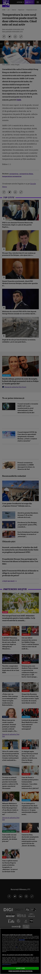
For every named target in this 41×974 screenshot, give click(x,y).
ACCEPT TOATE (20, 968)
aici (16, 946)
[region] (20, 951)
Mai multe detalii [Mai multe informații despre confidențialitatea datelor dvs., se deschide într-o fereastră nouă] (22, 939)
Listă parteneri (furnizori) (6, 964)
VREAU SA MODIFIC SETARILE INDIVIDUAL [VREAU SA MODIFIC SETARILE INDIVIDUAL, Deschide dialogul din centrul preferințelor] (20, 971)
